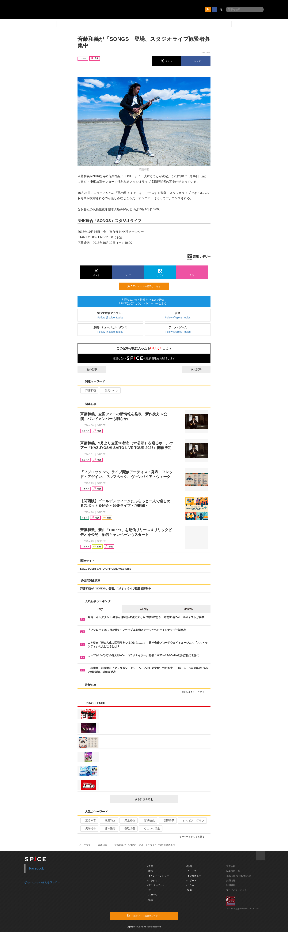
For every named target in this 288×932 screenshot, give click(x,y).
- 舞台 (150, 871)
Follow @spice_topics (110, 317)
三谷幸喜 (89, 820)
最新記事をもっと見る (195, 692)
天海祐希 (89, 828)
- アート (151, 890)
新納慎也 (148, 820)
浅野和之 (109, 820)
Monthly (188, 609)
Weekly (144, 609)
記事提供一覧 (233, 871)
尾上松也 (128, 820)
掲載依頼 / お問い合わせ (238, 875)
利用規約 (230, 885)
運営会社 (230, 866)
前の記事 (88, 369)
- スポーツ (152, 894)
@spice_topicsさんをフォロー (42, 882)
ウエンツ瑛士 (150, 828)
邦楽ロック (110, 390)
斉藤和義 (89, 390)
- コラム (190, 885)
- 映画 (150, 899)
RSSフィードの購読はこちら (146, 286)
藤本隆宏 (109, 828)
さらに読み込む (155, 799)
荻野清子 (167, 820)
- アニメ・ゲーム (155, 885)
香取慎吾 (128, 828)
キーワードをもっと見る (193, 836)
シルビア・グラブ (192, 820)
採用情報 (230, 880)
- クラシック (153, 880)
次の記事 (199, 369)
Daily (100, 609)
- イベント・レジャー (158, 875)
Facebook (36, 868)
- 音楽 (150, 866)
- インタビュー (193, 875)
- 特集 (189, 890)
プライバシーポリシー (237, 890)
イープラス (84, 845)
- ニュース (191, 871)
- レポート (191, 880)
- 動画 (189, 866)
